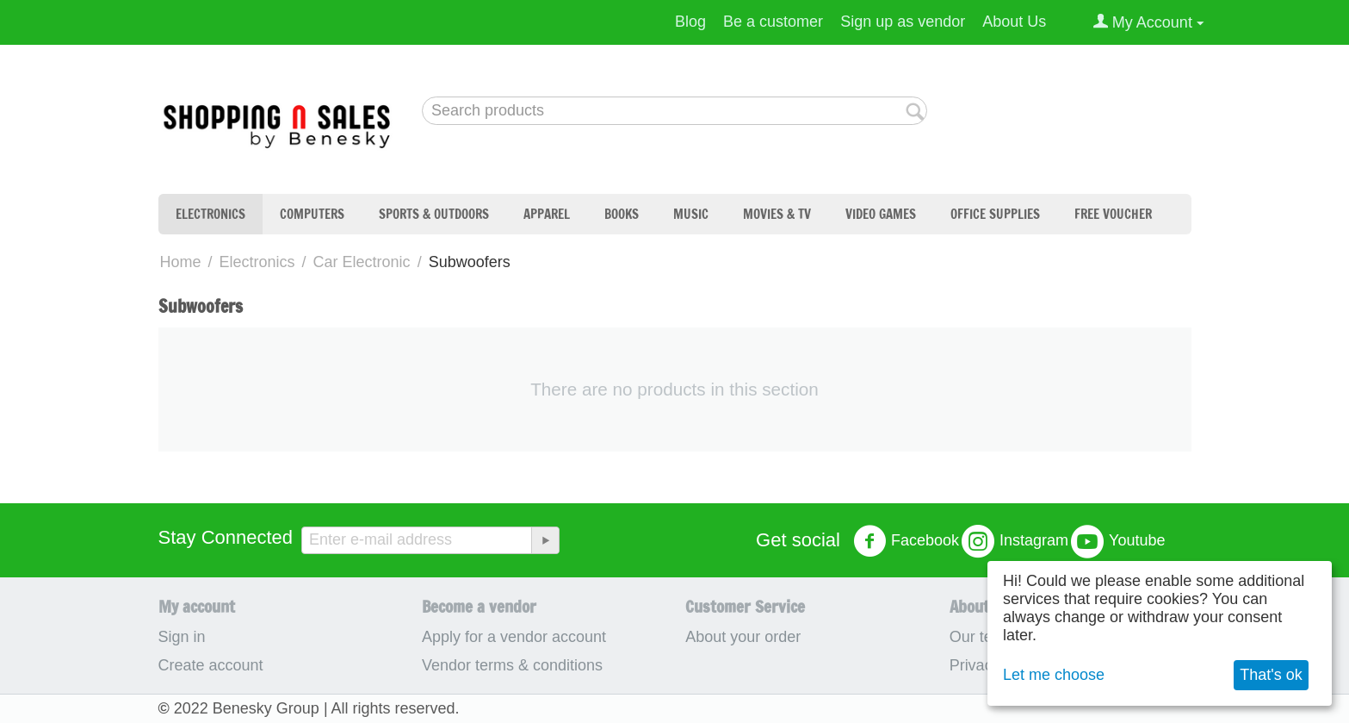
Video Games (880, 214)
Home (180, 262)
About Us (1014, 21)
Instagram (1015, 541)
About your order (743, 636)
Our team (982, 636)
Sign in (182, 636)
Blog (690, 21)
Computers (312, 214)
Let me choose (1054, 674)
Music (691, 214)
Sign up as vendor (902, 21)
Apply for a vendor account (514, 636)
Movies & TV (777, 214)
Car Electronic (362, 262)
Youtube (1118, 541)
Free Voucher (1113, 214)
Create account (210, 665)
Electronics (210, 214)
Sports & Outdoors (434, 214)
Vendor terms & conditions (512, 665)
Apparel (546, 214)
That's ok (1271, 674)
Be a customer (773, 21)
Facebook (906, 541)
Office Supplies (995, 214)
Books (621, 214)
